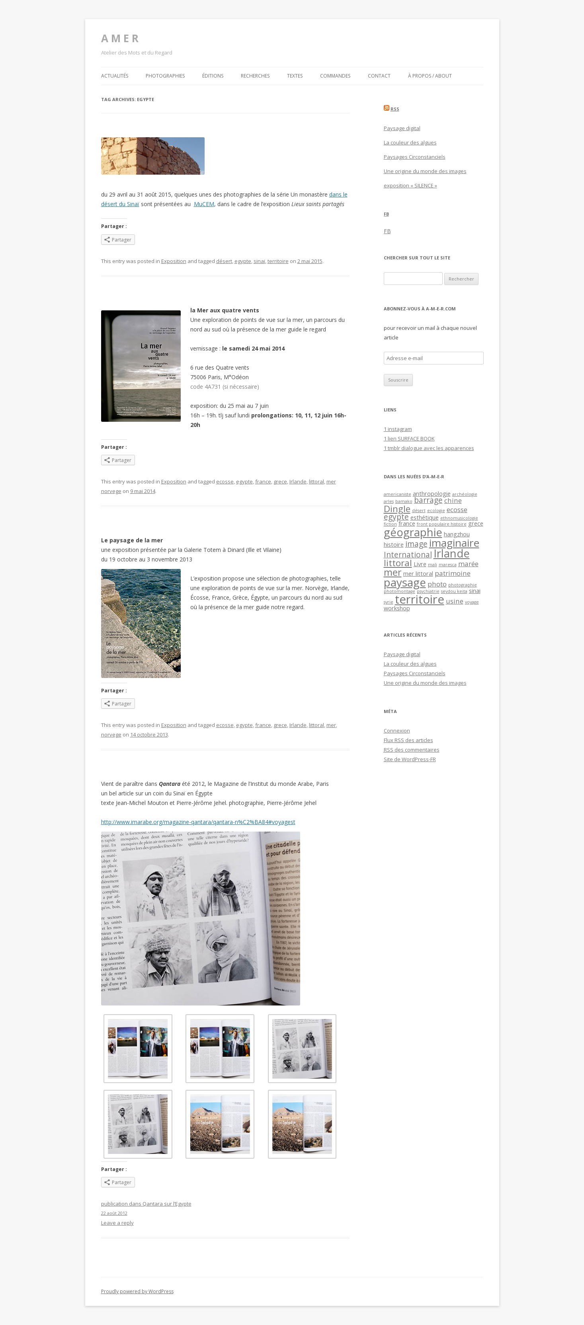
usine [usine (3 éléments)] (454, 601)
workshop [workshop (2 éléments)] (397, 608)
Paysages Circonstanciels (414, 156)
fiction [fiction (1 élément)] (390, 524)
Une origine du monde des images (425, 171)
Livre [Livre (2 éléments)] (420, 564)
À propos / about (430, 75)
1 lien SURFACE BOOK (409, 438)
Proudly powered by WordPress (137, 1291)
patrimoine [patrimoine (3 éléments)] (453, 573)
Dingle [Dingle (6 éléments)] (397, 509)
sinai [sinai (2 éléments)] (474, 590)
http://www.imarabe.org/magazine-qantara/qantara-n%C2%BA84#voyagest (198, 822)
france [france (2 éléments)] (406, 523)
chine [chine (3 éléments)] (453, 500)
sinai (259, 261)
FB (386, 214)
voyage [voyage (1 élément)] (472, 602)
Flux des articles (408, 740)
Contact (379, 75)
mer (331, 725)
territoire (278, 261)
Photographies (165, 75)
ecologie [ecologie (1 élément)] (436, 510)
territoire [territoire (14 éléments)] (419, 599)
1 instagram (398, 429)
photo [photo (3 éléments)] (437, 583)
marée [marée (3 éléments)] (468, 563)
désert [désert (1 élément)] (419, 510)
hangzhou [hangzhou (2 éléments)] (457, 534)
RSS (395, 109)
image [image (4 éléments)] (416, 544)
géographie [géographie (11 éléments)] (413, 532)
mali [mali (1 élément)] (432, 564)
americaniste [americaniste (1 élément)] (397, 494)
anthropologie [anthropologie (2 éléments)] (432, 493)
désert (224, 261)
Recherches (255, 75)
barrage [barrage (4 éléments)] (428, 500)
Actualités (114, 75)
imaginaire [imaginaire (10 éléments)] (454, 543)
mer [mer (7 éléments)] (393, 572)
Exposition (173, 261)
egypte (242, 261)
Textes (295, 75)
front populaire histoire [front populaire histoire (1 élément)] (442, 524)
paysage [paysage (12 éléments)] (405, 582)
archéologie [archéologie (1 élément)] (464, 494)
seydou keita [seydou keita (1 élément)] (454, 591)
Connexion (397, 730)
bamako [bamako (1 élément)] (403, 501)
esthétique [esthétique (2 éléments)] (424, 517)
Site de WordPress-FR (410, 759)
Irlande (298, 481)
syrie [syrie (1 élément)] (388, 602)
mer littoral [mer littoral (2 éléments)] (418, 573)
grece (280, 481)
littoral (316, 481)
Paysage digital (402, 128)
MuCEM (204, 204)
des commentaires (411, 749)
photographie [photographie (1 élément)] (462, 585)
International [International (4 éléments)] (408, 554)
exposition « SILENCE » (410, 185)
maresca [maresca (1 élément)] (448, 564)
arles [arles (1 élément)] (389, 501)
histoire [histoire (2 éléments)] (394, 544)
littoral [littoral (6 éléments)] (398, 563)
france (263, 481)
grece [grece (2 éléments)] (475, 523)
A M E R (120, 38)
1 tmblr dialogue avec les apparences (429, 448)
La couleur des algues (410, 142)
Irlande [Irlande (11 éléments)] (452, 553)
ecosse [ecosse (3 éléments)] (457, 509)
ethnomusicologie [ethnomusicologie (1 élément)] (459, 518)
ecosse (225, 481)
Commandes (335, 75)
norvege (111, 734)
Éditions (212, 75)
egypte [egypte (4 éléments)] (396, 517)
